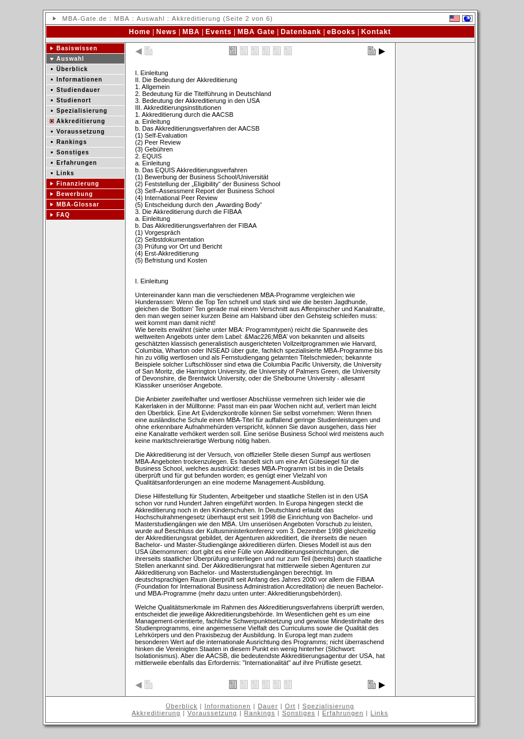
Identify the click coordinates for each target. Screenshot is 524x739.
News (166, 32)
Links (66, 173)
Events (218, 32)
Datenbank (301, 32)
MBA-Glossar (78, 204)
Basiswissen (77, 48)
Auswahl (150, 18)
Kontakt (376, 32)
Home (139, 32)
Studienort (74, 100)
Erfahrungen (77, 163)
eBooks (341, 32)
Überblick (72, 69)
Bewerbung (75, 194)
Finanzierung (78, 183)
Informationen (80, 79)
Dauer (268, 706)
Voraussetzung (81, 131)
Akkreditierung (81, 121)
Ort (290, 706)
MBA (70, 18)
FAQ (64, 215)
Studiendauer (79, 90)
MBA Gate (256, 32)
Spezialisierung (82, 111)
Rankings (72, 142)
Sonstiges (73, 152)
